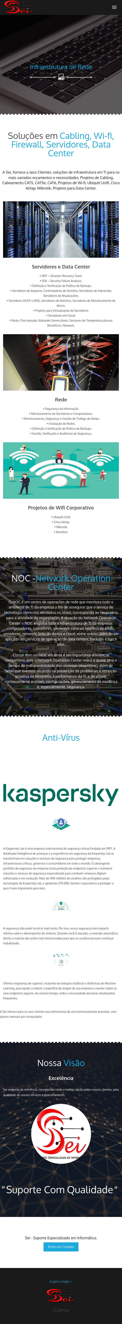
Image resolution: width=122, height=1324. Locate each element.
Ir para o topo (61, 1281)
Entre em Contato (61, 1247)
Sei (66, 1310)
